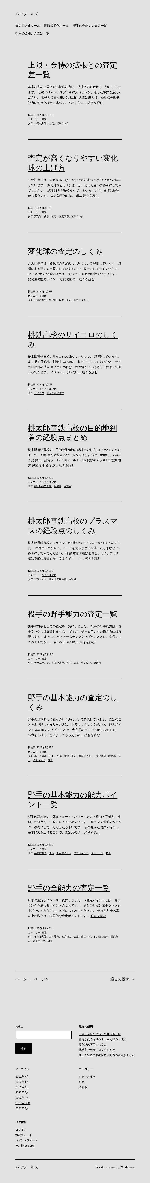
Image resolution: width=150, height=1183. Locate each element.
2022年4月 (22, 1081)
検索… (19, 1026)
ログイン (21, 1129)
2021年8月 (22, 1108)
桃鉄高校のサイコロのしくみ (97, 1049)
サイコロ (39, 393)
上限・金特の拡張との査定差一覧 (100, 1034)
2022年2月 (22, 1092)
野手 (50, 760)
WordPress (127, 1167)
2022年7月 (22, 1076)
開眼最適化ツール (56, 25)
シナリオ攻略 (49, 389)
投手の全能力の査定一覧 (32, 33)
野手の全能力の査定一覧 (90, 25)
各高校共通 (40, 123)
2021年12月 (22, 1103)
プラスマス (40, 579)
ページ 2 (41, 979)
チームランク (41, 662)
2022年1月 (22, 1097)
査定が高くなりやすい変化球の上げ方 (102, 1039)
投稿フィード (23, 1135)
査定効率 (64, 216)
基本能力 (54, 936)
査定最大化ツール (27, 25)
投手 (46, 216)
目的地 (57, 486)
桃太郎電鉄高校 (55, 393)
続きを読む (95, 102)
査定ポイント (86, 756)
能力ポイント (81, 300)
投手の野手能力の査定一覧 (72, 614)
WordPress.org (24, 1145)
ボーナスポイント (44, 756)
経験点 (67, 486)
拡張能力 (66, 936)
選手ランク (62, 123)
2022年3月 (22, 1087)
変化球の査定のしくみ (65, 251)
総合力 (97, 662)
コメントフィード (26, 1140)
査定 (44, 119)
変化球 (38, 216)
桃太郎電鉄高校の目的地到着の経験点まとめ (106, 1055)
